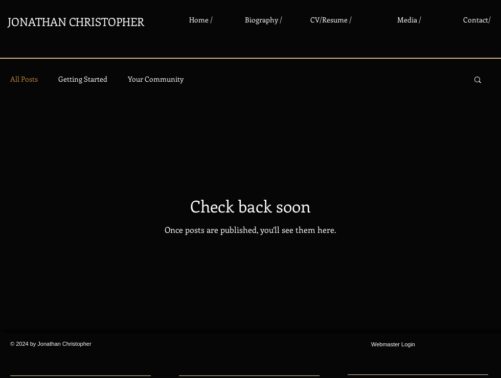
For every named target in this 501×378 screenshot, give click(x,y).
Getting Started (82, 79)
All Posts (24, 79)
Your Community (156, 79)
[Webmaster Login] (393, 345)
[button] (478, 80)
